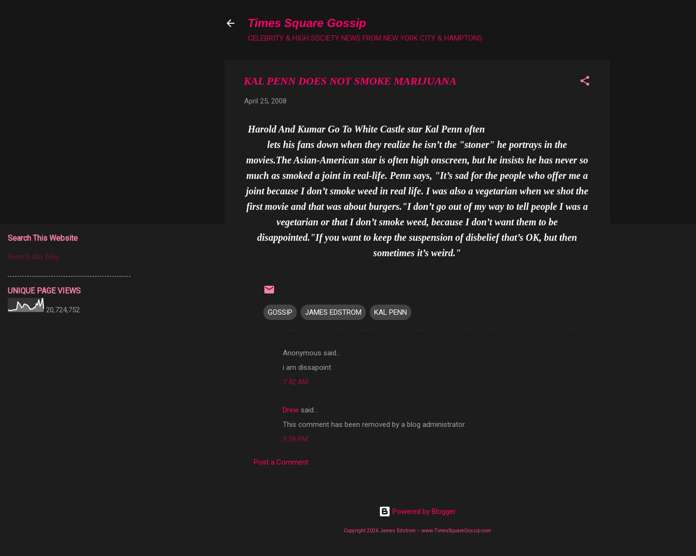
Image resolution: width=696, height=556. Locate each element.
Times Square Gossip (307, 22)
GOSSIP (280, 312)
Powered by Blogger (417, 511)
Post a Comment (281, 462)
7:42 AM (295, 382)
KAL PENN (390, 312)
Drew (291, 410)
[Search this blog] (69, 256)
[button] (585, 82)
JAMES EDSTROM (333, 312)
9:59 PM (295, 439)
